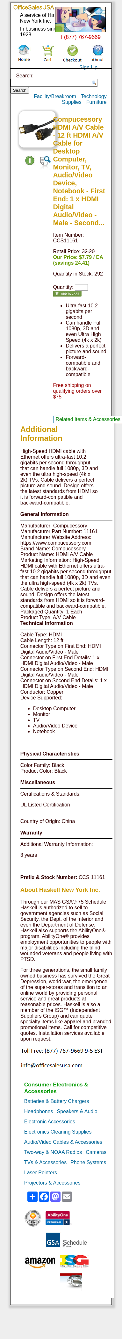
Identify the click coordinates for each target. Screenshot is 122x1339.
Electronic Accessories (49, 1121)
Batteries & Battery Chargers (56, 1101)
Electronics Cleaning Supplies (58, 1132)
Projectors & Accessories (52, 1182)
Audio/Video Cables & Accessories (63, 1142)
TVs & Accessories (45, 1162)
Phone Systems (88, 1162)
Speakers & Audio (77, 1111)
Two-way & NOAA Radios (53, 1152)
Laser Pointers (40, 1172)
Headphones (38, 1111)
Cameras (96, 1152)
